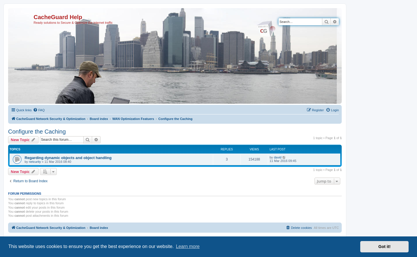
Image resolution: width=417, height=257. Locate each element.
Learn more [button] (188, 246)
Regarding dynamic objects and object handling (68, 158)
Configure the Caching (37, 131)
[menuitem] (39, 110)
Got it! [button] (384, 246)
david (277, 157)
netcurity (35, 161)
